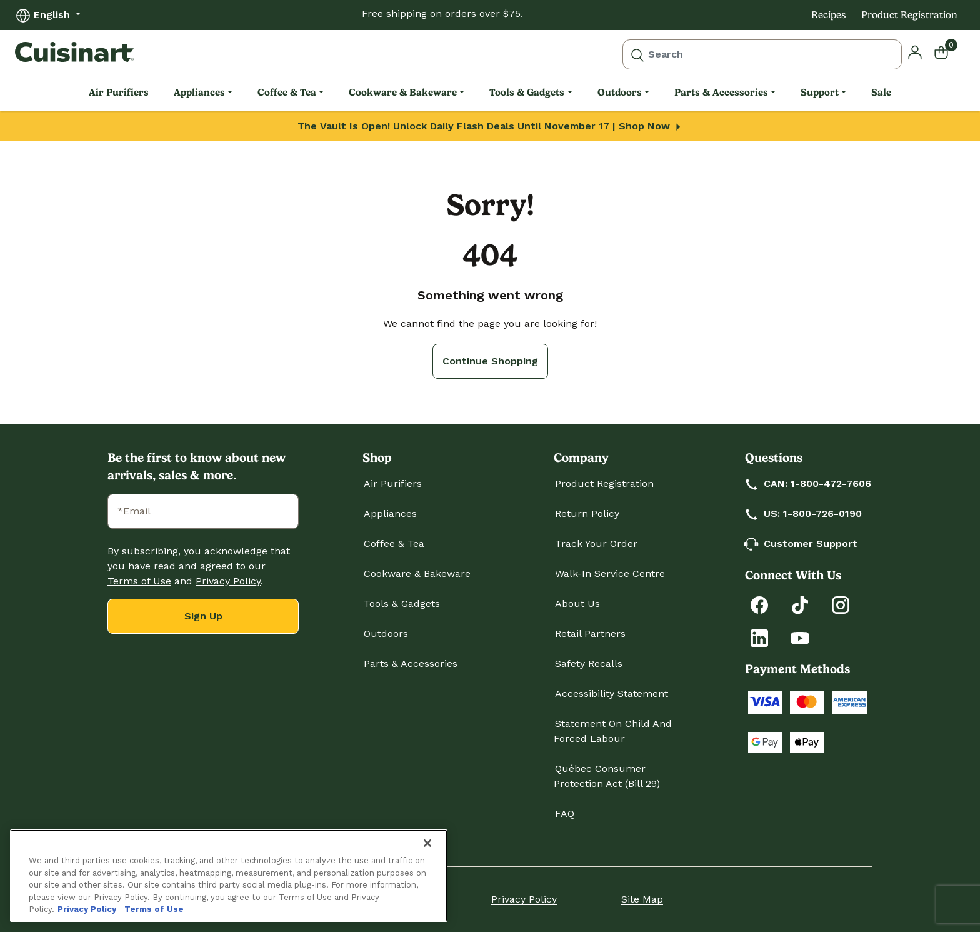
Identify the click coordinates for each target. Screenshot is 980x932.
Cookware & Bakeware (417, 573)
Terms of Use (139, 581)
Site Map (642, 899)
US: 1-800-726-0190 (804, 513)
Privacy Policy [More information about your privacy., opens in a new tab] (87, 909)
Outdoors (386, 633)
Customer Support (802, 543)
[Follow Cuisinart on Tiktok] (800, 604)
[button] (915, 52)
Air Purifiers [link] (119, 92)
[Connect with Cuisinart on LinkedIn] (759, 637)
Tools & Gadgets (402, 603)
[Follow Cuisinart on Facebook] (759, 604)
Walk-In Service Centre (610, 573)
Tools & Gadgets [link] (526, 92)
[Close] (427, 843)
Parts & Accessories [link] (721, 92)
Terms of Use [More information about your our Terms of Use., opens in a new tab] (154, 909)
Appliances (390, 513)
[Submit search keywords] (638, 54)
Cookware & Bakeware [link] (403, 92)
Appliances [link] (199, 92)
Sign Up (203, 616)
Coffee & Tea (394, 543)
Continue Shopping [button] (490, 361)
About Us (577, 603)
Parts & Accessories (411, 663)
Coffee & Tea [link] (287, 92)
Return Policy (587, 513)
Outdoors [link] (620, 92)
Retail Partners (590, 633)
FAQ (564, 813)
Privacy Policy (228, 581)
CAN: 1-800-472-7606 (808, 483)
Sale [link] (881, 92)
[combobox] (762, 54)
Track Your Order (596, 543)
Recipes (828, 15)
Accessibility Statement (611, 693)
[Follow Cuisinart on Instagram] (840, 604)
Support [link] (820, 92)
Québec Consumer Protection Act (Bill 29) (607, 776)
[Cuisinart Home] (74, 52)
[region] (229, 875)
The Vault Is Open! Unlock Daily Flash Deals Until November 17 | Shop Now (490, 126)
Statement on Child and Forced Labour (613, 731)
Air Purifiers (393, 483)
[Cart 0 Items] (949, 52)
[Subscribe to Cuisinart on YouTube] (800, 637)
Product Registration (909, 15)
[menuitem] (118, 92)
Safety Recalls (588, 663)
